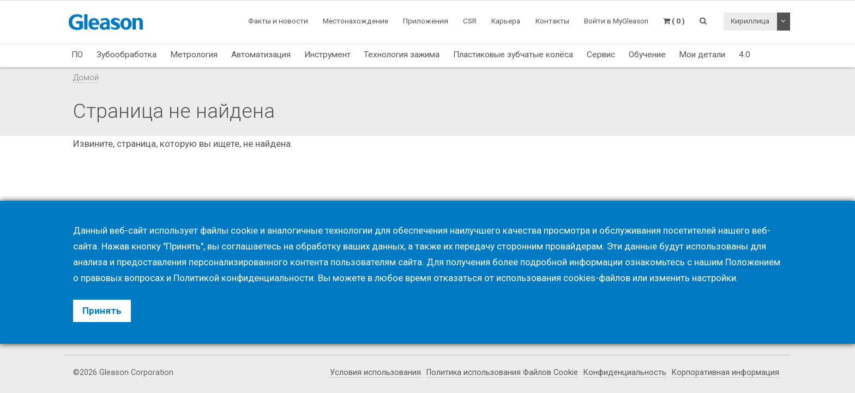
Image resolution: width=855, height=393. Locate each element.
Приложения (425, 20)
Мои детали (702, 54)
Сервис (601, 54)
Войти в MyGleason (616, 20)
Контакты (552, 20)
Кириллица (750, 20)
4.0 (744, 54)
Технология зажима (401, 54)
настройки (714, 277)
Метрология (194, 54)
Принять (102, 310)
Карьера (505, 20)
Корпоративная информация (725, 372)
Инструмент (327, 54)
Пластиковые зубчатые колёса (513, 54)
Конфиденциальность (624, 372)
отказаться (457, 277)
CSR (470, 20)
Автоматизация (261, 54)
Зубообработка (126, 54)
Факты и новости (278, 20)
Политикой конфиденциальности (243, 277)
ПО (77, 54)
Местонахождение (355, 20)
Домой (86, 77)
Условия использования (375, 372)
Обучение (647, 54)
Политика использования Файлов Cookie (502, 372)
